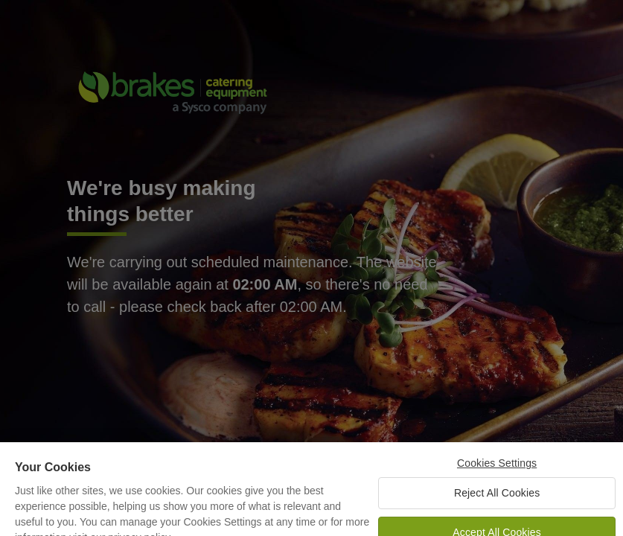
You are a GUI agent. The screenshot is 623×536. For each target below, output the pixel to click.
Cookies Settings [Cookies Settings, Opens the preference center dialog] (497, 469)
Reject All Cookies (497, 499)
